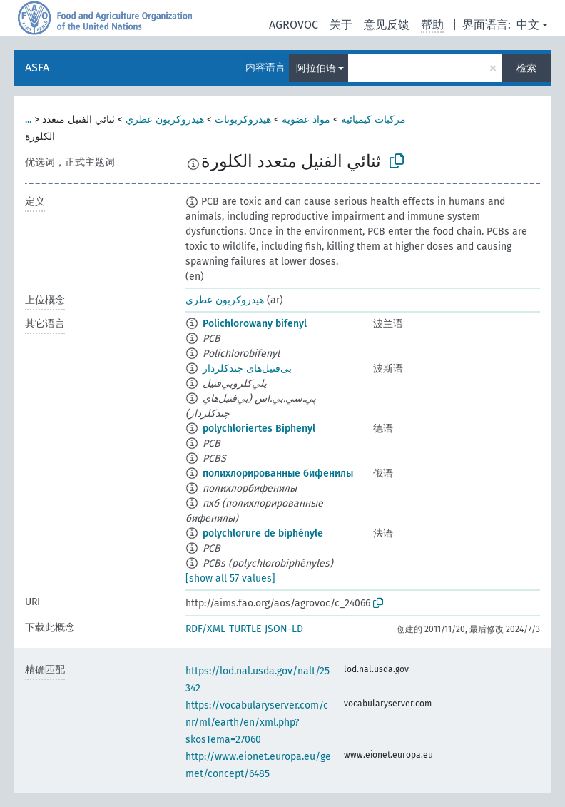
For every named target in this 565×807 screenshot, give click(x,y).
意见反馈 (386, 24)
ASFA (37, 67)
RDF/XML (205, 629)
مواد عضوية (306, 119)
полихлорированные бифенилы (278, 473)
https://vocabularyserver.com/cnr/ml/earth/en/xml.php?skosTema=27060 (256, 722)
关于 (341, 24)
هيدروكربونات (243, 119)
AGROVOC (293, 24)
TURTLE (245, 629)
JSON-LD (284, 629)
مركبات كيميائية (373, 119)
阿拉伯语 (316, 68)
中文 (527, 24)
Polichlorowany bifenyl (255, 324)
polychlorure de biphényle (263, 533)
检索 (526, 68)
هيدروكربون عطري (165, 119)
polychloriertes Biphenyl (259, 428)
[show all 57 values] (230, 578)
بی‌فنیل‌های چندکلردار (247, 368)
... (28, 119)
